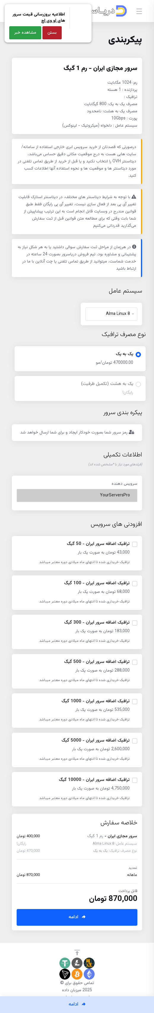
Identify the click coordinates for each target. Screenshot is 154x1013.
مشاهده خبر (25, 32)
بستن (52, 32)
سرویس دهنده (124, 484)
